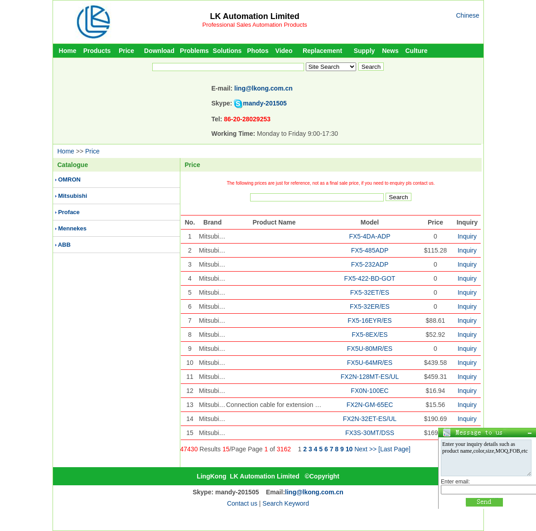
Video (284, 50)
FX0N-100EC (369, 390)
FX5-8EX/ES (369, 334)
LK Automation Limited (254, 16)
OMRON (69, 179)
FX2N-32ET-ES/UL (369, 418)
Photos (257, 50)
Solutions (227, 50)
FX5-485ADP (369, 250)
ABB (64, 244)
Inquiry (467, 236)
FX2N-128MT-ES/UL (370, 376)
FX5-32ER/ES (370, 306)
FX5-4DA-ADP (369, 236)
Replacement (322, 50)
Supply (364, 50)
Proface (69, 212)
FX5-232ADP (369, 264)
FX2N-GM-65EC (370, 404)
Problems (194, 50)
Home (68, 50)
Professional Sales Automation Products (255, 24)
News (390, 50)
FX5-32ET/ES (369, 292)
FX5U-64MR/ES (369, 362)
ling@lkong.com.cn (263, 88)
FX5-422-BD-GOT (370, 278)
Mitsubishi (72, 195)
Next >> (365, 449)
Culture (417, 50)
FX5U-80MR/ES (369, 348)
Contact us (242, 503)
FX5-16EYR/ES (369, 320)
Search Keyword (285, 503)
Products (97, 50)
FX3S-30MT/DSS (369, 432)
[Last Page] (394, 449)
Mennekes (72, 228)
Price (126, 50)
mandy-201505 (265, 103)
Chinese (467, 15)
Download (159, 50)
